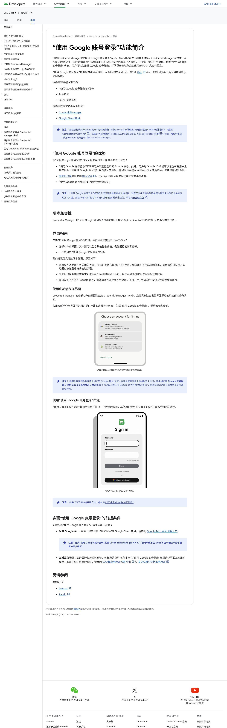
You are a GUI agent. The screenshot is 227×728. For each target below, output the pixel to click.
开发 (80, 3)
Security (10, 12)
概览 (6, 20)
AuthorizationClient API (74, 133)
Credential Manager (70, 112)
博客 (126, 3)
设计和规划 (80, 36)
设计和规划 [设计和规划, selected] (59, 3)
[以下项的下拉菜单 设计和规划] (69, 4)
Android (50, 721)
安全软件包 (138, 197)
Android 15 (142, 721)
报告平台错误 (203, 721)
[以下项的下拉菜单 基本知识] (46, 4)
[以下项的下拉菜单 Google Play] (112, 4)
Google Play (101, 3)
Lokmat (63, 588)
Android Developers (62, 36)
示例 (19, 20)
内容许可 (77, 609)
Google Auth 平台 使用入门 (162, 531)
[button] (20, 41)
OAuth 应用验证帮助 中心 (116, 561)
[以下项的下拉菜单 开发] (86, 4)
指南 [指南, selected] (32, 20)
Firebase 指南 (152, 133)
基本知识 (37, 3)
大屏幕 (109, 721)
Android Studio (212, 3)
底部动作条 (65, 176)
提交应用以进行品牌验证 (152, 561)
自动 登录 (87, 176)
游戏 (78, 721)
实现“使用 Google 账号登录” (119, 502)
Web (139, 72)
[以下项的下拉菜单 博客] (132, 4)
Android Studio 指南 (177, 721)
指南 (115, 36)
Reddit (62, 594)
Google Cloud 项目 (69, 118)
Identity (27, 12)
